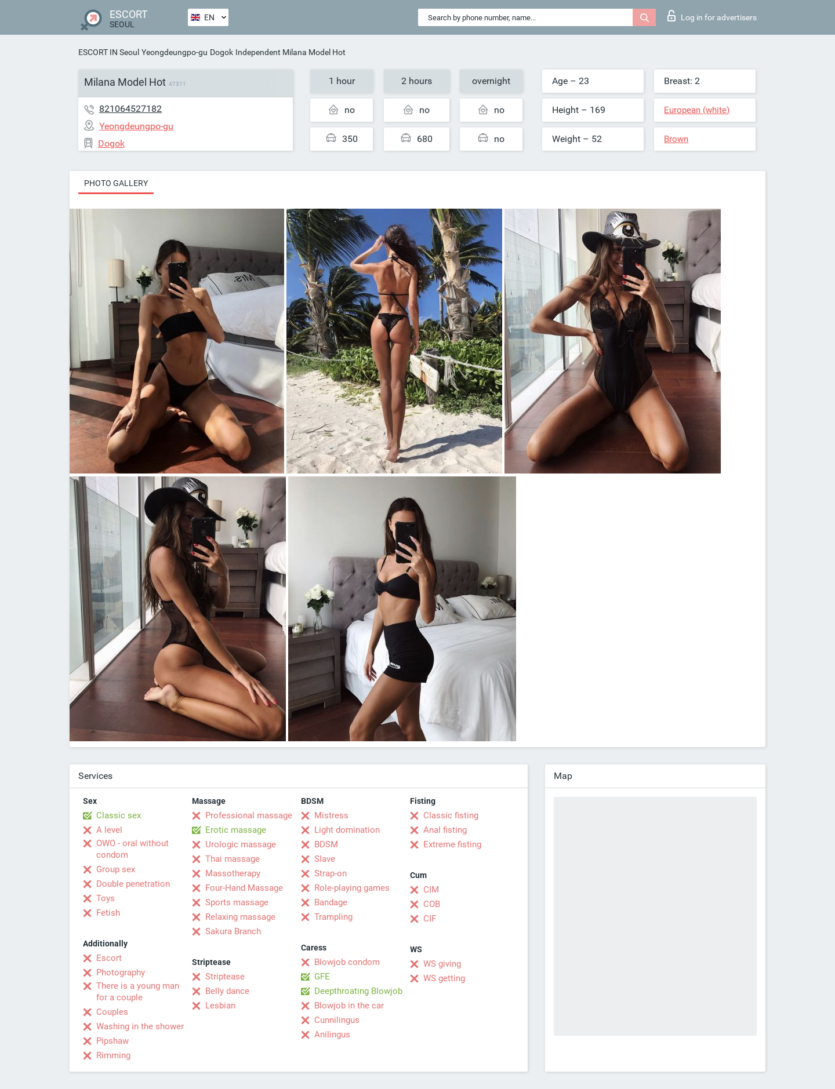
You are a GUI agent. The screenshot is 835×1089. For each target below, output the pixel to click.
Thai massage (232, 859)
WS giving (442, 964)
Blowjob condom (347, 962)
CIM (431, 889)
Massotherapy (232, 873)
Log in (712, 15)
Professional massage (248, 815)
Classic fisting (450, 815)
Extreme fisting (452, 844)
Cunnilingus (337, 1020)
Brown (676, 139)
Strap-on (330, 873)
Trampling (333, 917)
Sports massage (236, 902)
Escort (109, 958)
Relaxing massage (240, 917)
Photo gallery (116, 183)
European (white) (696, 110)
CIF (429, 918)
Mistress (331, 815)
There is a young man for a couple (137, 992)
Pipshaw (112, 1041)
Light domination (347, 830)
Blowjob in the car (349, 1005)
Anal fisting (445, 830)
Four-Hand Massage (244, 888)
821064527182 (130, 108)
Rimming (113, 1055)
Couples (112, 1012)
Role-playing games (352, 888)
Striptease (225, 976)
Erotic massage (235, 830)
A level (109, 830)
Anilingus (332, 1034)
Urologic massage (240, 844)
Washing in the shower (140, 1026)
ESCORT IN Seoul (108, 52)
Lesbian (220, 1005)
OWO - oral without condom (132, 849)
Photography (120, 972)
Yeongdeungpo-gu (174, 52)
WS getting (444, 978)
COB (431, 904)
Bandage (330, 902)
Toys (105, 898)
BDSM (326, 844)
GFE (322, 976)
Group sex (115, 869)
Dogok (221, 52)
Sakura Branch (233, 931)
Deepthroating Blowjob (358, 991)
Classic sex (118, 815)
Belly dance (227, 991)
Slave (324, 859)
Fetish (108, 913)
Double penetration (133, 884)
